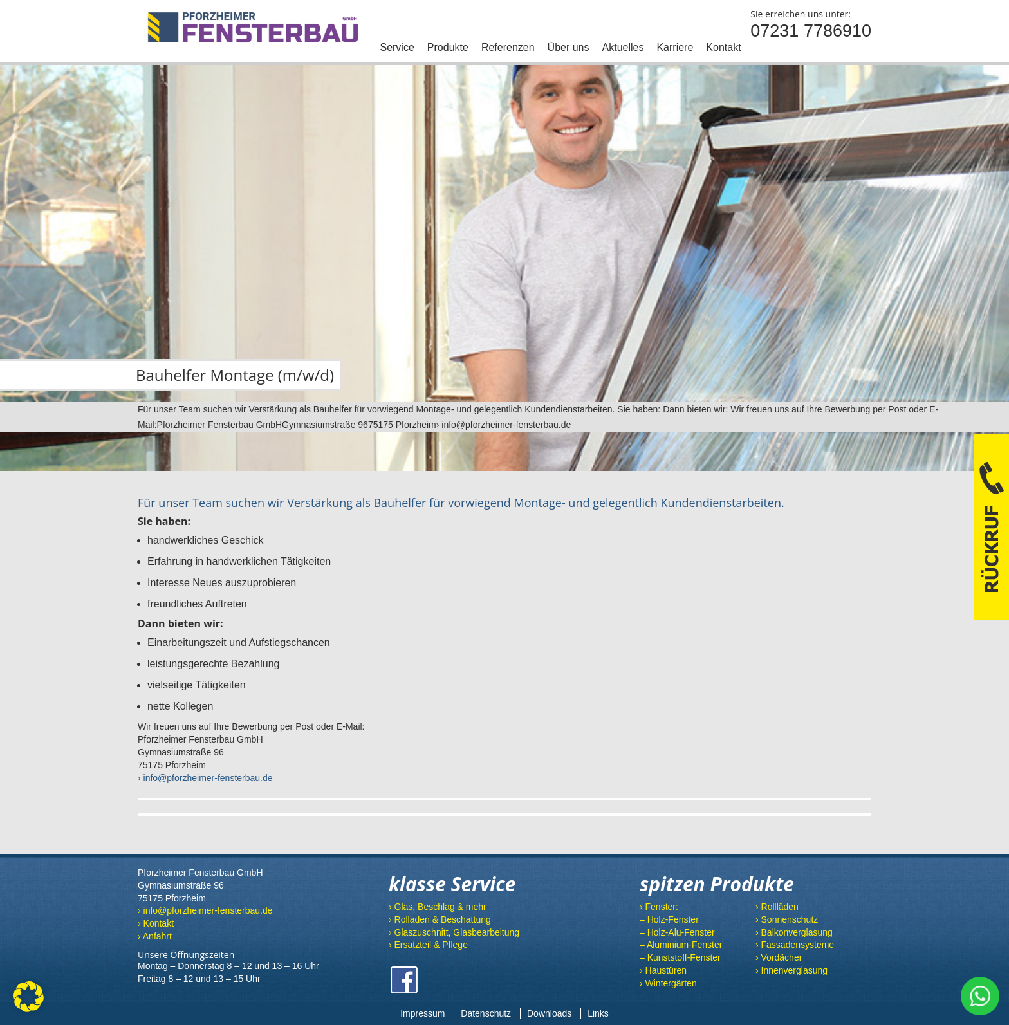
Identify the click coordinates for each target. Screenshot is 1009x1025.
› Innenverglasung (791, 970)
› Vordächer (778, 957)
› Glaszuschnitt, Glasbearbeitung (454, 932)
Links (598, 1013)
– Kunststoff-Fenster (680, 957)
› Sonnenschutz (786, 919)
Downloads (549, 1013)
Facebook (404, 979)
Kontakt (723, 47)
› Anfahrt (155, 936)
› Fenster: (659, 906)
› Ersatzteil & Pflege (428, 944)
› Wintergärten (668, 983)
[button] (28, 996)
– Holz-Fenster (669, 919)
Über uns (568, 47)
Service (397, 47)
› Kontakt (156, 923)
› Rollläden (777, 906)
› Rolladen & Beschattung (440, 919)
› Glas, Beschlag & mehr (437, 906)
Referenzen (508, 47)
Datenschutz (486, 1013)
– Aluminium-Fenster (681, 944)
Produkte (447, 47)
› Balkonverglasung (794, 932)
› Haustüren (663, 970)
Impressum (422, 1013)
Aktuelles (623, 47)
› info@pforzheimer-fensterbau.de (205, 778)
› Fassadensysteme (794, 944)
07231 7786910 (810, 31)
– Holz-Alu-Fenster (677, 932)
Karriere (674, 47)
